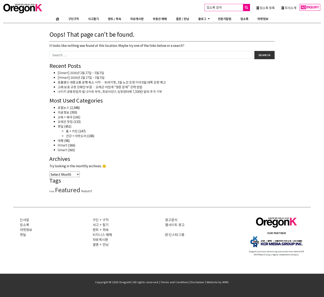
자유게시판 (137, 18)
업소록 (244, 18)
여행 (60, 140)
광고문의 (171, 219)
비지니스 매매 (102, 234)
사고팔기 (93, 18)
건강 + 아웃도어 (76, 135)
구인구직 (73, 18)
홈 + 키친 (72, 131)
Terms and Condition (174, 282)
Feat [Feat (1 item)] (51, 191)
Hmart (62, 145)
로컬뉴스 (63, 107)
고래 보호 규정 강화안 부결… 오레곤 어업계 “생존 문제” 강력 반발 (100, 87)
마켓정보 (262, 18)
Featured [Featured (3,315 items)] (67, 189)
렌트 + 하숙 (101, 229)
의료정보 (63, 112)
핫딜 (60, 126)
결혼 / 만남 (182, 18)
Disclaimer (197, 282)
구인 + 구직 (101, 219)
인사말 (24, 219)
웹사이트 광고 (175, 224)
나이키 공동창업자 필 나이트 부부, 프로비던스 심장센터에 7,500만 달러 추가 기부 (110, 91)
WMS (225, 282)
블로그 (202, 18)
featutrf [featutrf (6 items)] (86, 191)
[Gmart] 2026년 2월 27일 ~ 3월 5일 (81, 72)
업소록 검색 (228, 7)
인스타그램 (174, 234)
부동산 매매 (160, 18)
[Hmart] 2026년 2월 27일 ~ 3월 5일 (81, 77)
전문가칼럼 (224, 18)
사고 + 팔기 (101, 224)
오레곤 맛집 (65, 121)
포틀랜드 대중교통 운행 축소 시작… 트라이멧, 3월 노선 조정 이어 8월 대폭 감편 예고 (112, 82)
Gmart (62, 149)
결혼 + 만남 (101, 244)
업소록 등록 (265, 7)
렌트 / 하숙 (114, 18)
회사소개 (288, 7)
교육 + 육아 (65, 117)
